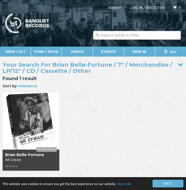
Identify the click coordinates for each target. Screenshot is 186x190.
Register (155, 7)
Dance (77, 51)
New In (139, 51)
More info (124, 185)
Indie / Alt (15, 51)
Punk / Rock (46, 51)
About (115, 7)
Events (108, 51)
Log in (136, 7)
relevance (27, 86)
